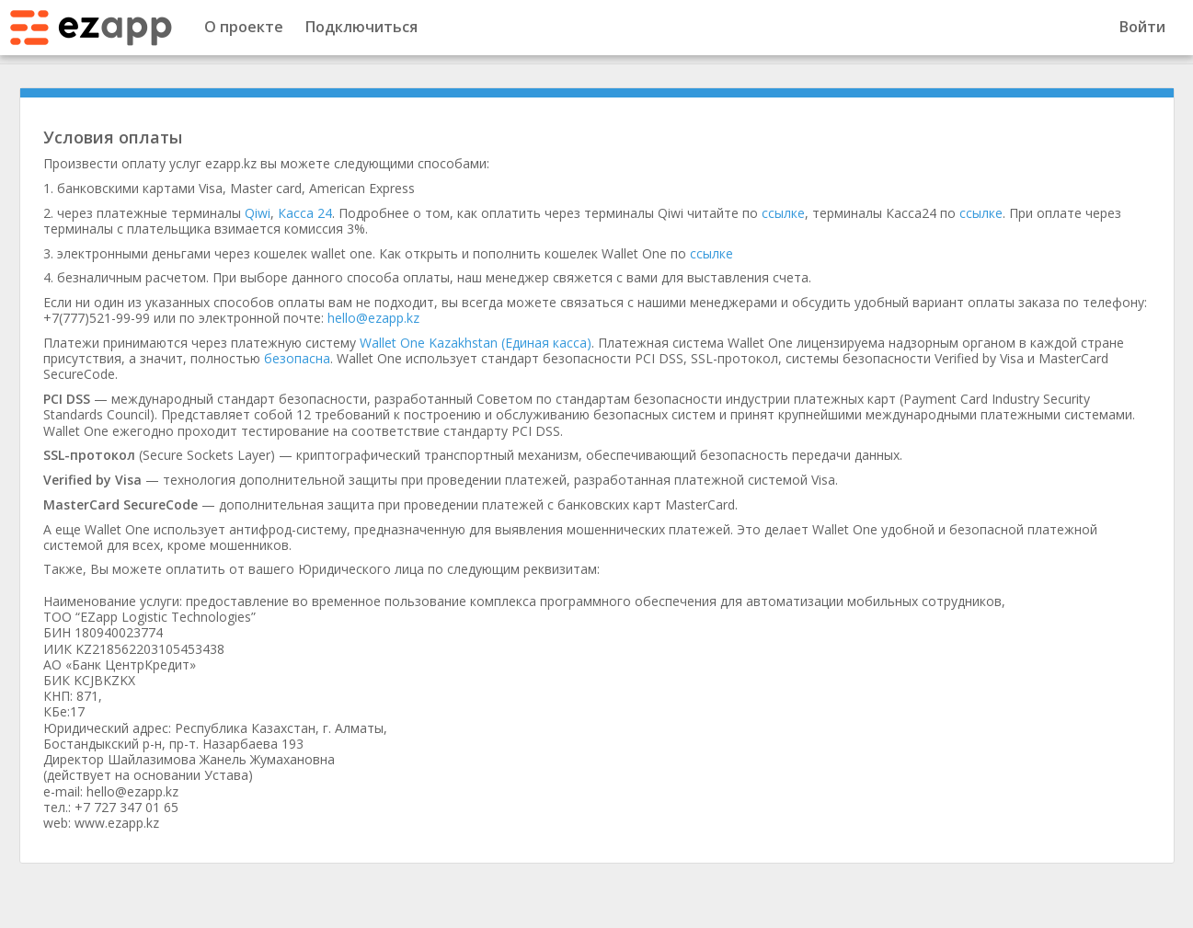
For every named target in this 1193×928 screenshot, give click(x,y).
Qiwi (257, 213)
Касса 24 (305, 213)
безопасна (297, 358)
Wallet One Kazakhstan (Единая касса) (475, 342)
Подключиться (361, 27)
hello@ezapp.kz (373, 318)
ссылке (783, 213)
